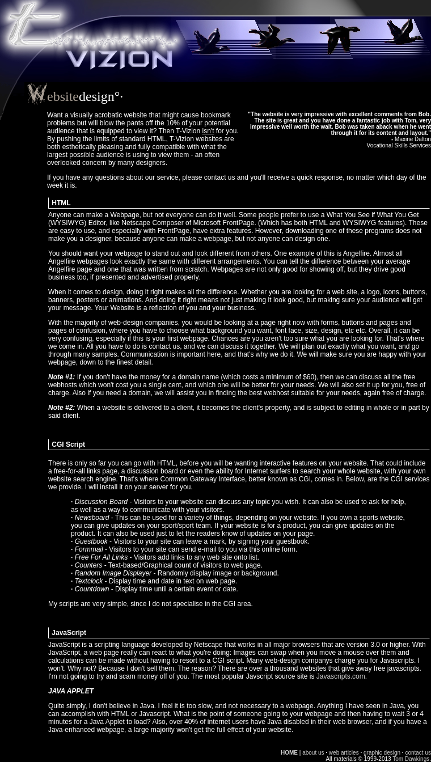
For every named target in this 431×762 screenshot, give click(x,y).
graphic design (382, 753)
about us (313, 753)
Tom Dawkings (410, 759)
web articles (344, 753)
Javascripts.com (340, 676)
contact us (418, 753)
